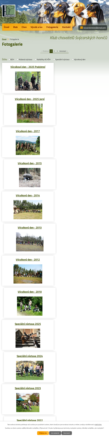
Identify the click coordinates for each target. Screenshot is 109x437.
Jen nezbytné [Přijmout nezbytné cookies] (55, 433)
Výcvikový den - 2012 (28, 163)
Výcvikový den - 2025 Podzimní (27, 66)
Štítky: (4, 59)
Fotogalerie (52, 27)
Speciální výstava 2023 (28, 227)
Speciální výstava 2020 (81, 259)
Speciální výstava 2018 (81, 291)
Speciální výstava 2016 (81, 323)
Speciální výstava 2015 (28, 356)
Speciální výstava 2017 (28, 323)
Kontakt (66, 27)
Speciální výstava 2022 (81, 227)
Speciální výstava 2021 (28, 259)
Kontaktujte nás (13, 420)
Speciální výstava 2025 (28, 195)
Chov (24, 27)
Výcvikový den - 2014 (28, 131)
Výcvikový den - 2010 (81, 163)
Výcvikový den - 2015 (81, 99)
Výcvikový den (79, 59)
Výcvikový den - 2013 (81, 131)
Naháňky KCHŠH (44, 59)
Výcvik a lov (36, 27)
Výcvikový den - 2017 (28, 99)
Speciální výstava (62, 59)
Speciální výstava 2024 (81, 195)
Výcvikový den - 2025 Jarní (81, 66)
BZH (12, 59)
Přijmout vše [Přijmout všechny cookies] (43, 433)
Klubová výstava (25, 59)
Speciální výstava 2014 (81, 356)
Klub (15, 27)
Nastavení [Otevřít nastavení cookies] (67, 433)
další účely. (98, 424)
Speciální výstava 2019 (28, 291)
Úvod (6, 27)
